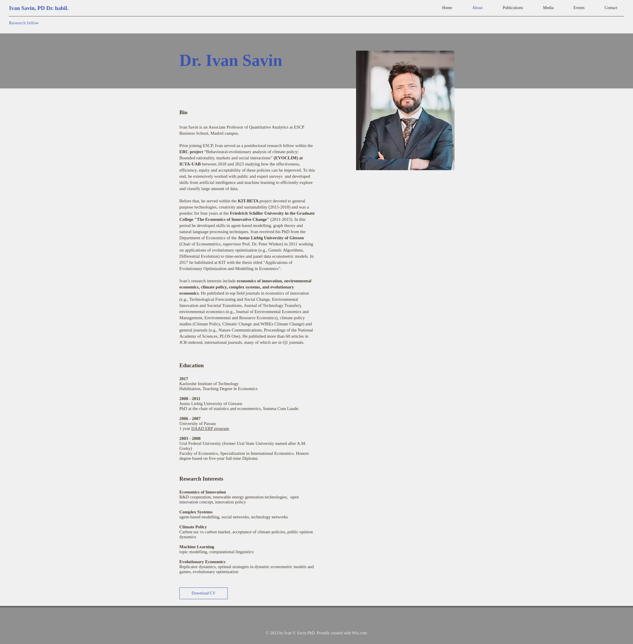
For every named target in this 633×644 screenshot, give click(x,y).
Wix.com (359, 633)
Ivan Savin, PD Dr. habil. (39, 8)
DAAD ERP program (210, 428)
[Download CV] (203, 593)
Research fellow (24, 23)
